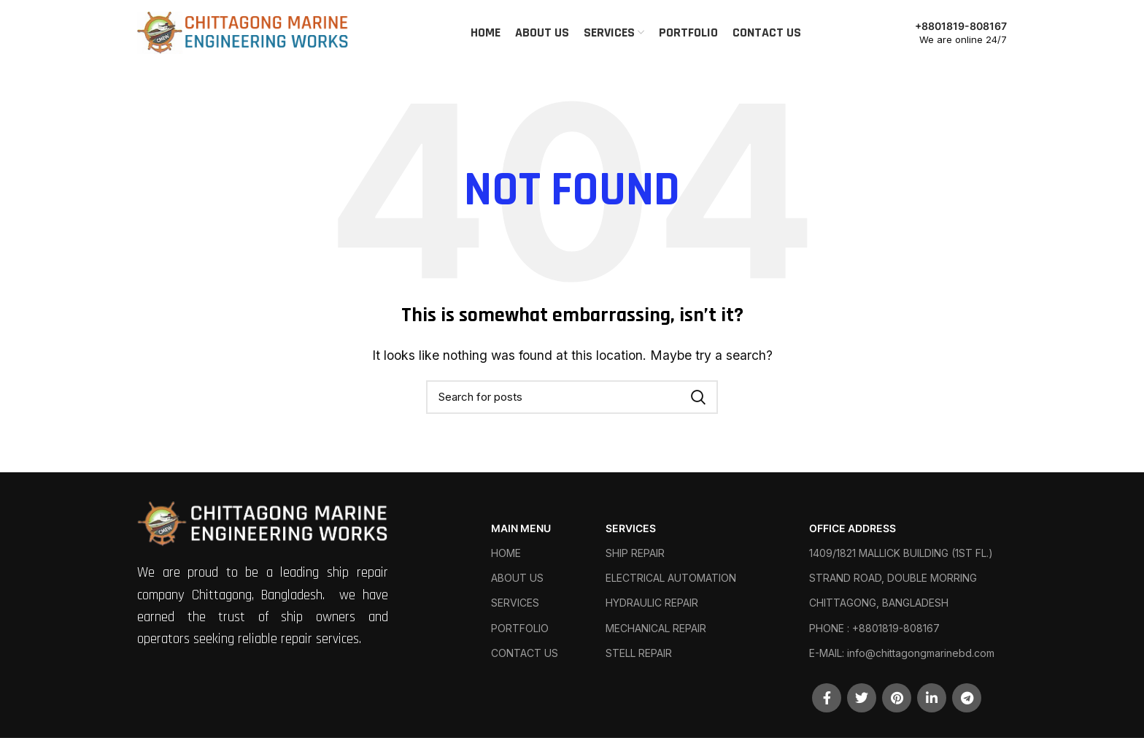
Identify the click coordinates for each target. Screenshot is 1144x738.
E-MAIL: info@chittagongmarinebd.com (901, 653)
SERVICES (515, 602)
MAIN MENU (521, 528)
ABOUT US (517, 578)
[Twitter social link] (861, 697)
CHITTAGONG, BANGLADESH (878, 602)
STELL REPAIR (639, 653)
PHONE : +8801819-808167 (874, 628)
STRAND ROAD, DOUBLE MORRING (893, 578)
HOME (506, 553)
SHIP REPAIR (635, 553)
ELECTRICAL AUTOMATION (671, 578)
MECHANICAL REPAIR (656, 628)
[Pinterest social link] (896, 697)
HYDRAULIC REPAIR (652, 602)
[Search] (572, 397)
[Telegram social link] (966, 697)
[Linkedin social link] (931, 697)
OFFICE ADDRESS (852, 528)
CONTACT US (524, 653)
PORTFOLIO (520, 628)
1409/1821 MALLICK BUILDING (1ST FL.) (901, 553)
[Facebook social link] (826, 697)
